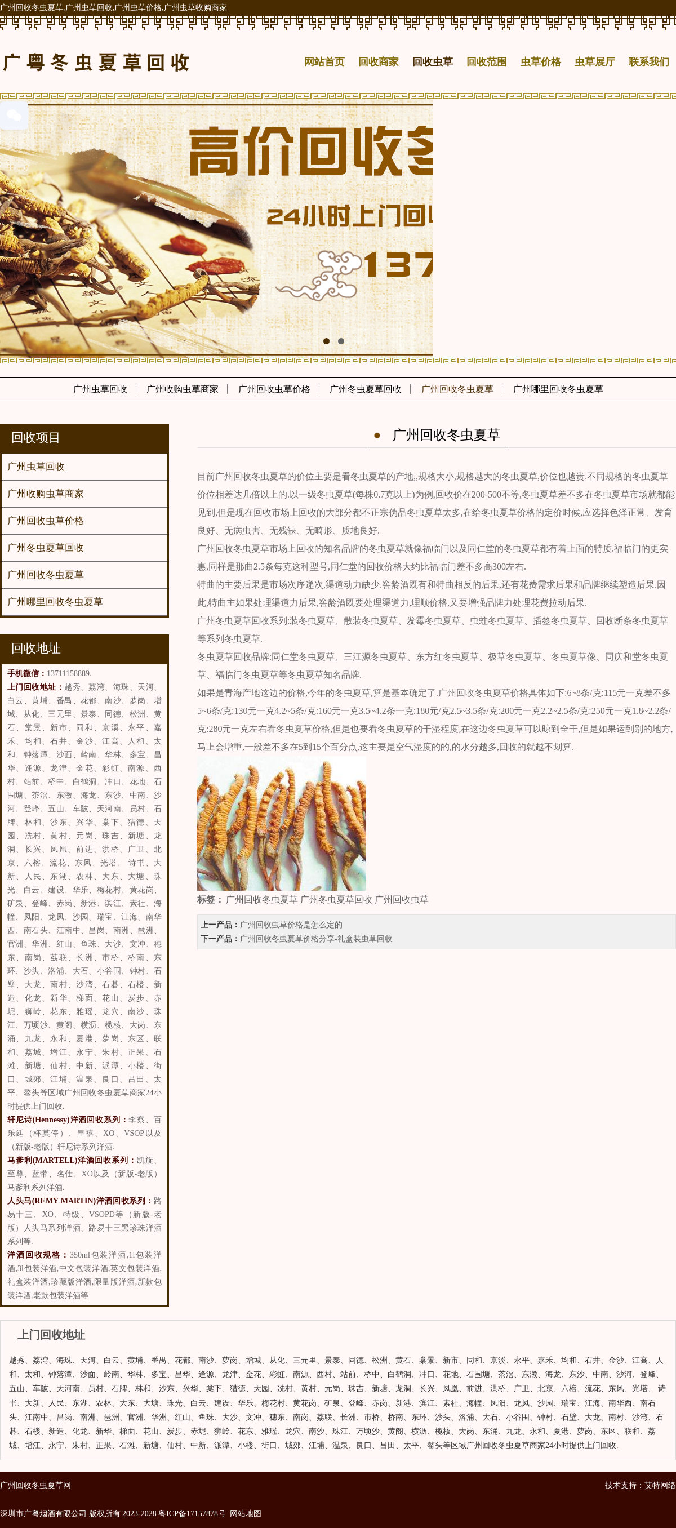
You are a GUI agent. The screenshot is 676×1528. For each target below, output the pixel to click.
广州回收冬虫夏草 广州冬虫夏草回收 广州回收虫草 (327, 899)
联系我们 (649, 62)
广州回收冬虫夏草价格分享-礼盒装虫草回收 (316, 939)
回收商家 (378, 62)
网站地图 (245, 1513)
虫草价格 (541, 62)
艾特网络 (660, 1485)
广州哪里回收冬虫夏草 (558, 389)
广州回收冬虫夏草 (457, 389)
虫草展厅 (595, 62)
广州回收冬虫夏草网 (35, 1485)
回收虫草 (432, 62)
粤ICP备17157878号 (192, 1513)
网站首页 (324, 62)
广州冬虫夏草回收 (366, 389)
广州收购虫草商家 (182, 389)
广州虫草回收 (100, 389)
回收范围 (486, 62)
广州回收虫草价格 (274, 389)
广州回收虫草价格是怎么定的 (291, 925)
